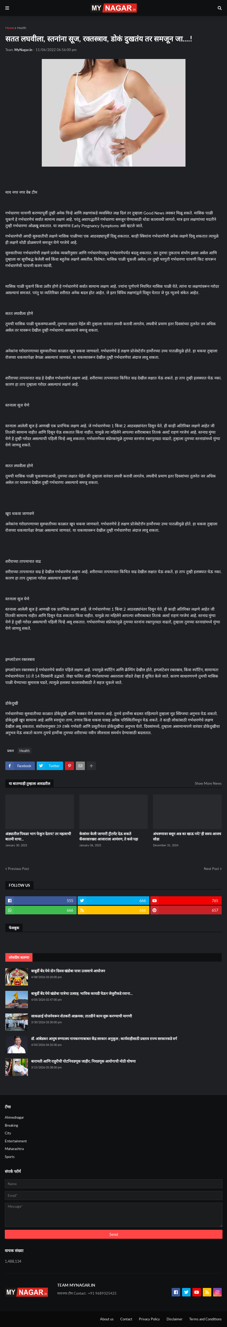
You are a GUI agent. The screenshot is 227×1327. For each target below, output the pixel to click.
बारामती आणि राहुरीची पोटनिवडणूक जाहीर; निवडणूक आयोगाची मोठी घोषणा (83, 1061)
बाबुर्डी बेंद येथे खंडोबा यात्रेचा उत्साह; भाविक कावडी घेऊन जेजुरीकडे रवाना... (82, 993)
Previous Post (18, 869)
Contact (126, 1319)
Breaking (11, 1125)
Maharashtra (14, 1149)
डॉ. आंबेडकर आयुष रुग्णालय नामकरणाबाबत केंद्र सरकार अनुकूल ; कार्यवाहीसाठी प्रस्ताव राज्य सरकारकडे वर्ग (104, 1038)
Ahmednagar (14, 1117)
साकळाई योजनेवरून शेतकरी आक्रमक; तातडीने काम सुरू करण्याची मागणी (81, 1016)
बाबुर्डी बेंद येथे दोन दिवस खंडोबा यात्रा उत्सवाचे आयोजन (68, 971)
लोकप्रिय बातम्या (19, 957)
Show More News (208, 783)
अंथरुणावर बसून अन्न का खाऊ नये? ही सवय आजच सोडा (187, 836)
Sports (10, 1157)
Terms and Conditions (205, 1319)
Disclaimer (175, 1319)
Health (21, 28)
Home (9, 28)
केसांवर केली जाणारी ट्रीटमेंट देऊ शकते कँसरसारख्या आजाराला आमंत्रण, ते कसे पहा (108, 836)
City (8, 1133)
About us (107, 1319)
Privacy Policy (149, 1319)
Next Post (211, 869)
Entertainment (16, 1141)
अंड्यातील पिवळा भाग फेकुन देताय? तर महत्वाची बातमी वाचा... (38, 836)
